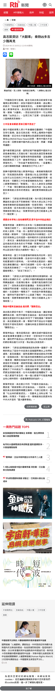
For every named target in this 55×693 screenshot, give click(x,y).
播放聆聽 (17, 29)
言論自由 (21, 24)
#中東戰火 (19, 12)
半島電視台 (9, 24)
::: (5, 19)
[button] (5, 4)
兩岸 (33, 12)
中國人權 (32, 24)
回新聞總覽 (32, 406)
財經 (44, 12)
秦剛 (6, 29)
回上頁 (47, 406)
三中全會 (43, 24)
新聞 (13, 19)
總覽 (6, 12)
